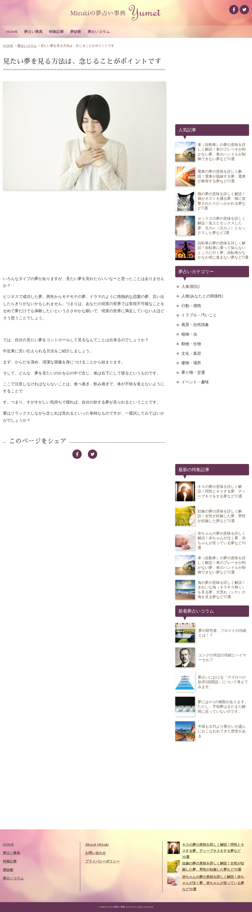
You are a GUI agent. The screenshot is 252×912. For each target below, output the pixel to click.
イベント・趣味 (195, 382)
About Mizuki (97, 844)
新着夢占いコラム (196, 611)
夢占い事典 (33, 31)
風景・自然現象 (195, 324)
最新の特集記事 (193, 469)
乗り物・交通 (193, 372)
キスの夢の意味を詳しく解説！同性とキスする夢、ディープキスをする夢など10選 (205, 850)
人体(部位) (190, 286)
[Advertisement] (84, 233)
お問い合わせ (95, 853)
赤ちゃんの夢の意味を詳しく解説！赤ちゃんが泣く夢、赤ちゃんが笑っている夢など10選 (205, 882)
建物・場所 (191, 362)
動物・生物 (191, 343)
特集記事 (56, 31)
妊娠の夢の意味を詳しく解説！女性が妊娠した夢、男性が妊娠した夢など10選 (205, 866)
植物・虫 (189, 334)
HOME (12, 31)
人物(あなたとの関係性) (202, 296)
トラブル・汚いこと (199, 315)
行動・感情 (191, 305)
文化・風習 (191, 353)
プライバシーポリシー (102, 861)
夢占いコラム (99, 31)
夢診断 (75, 31)
